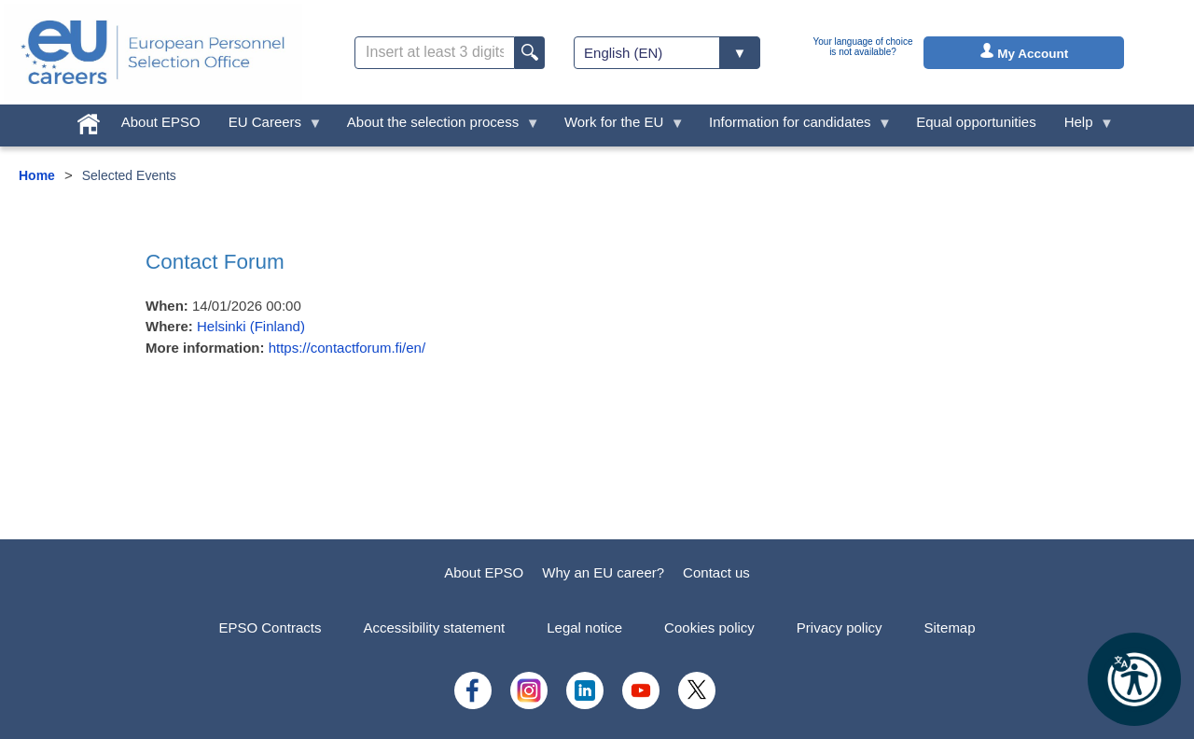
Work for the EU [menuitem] (617, 126)
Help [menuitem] (1082, 126)
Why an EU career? (603, 572)
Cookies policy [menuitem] (709, 627)
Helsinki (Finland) (251, 326)
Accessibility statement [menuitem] (434, 627)
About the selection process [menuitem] (436, 126)
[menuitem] (88, 120)
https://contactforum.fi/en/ (347, 348)
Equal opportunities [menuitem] (975, 122)
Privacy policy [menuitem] (839, 627)
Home (37, 175)
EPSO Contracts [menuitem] (269, 627)
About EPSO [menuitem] (161, 122)
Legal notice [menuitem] (584, 627)
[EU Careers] (153, 52)
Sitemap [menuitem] (950, 627)
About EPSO (483, 572)
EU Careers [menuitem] (269, 126)
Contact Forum (215, 261)
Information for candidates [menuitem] (793, 126)
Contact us (716, 572)
